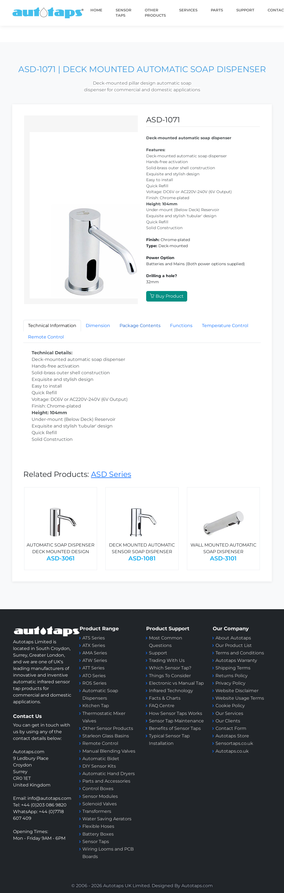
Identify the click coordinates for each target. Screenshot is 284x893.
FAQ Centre (161, 705)
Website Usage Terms (239, 698)
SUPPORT (245, 10)
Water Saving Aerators (106, 818)
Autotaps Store (232, 735)
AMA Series (94, 653)
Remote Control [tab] (46, 337)
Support (158, 653)
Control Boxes (97, 788)
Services (188, 10)
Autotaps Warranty (236, 660)
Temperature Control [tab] (225, 325)
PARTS (217, 10)
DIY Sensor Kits (99, 766)
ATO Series (94, 675)
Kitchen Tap (95, 705)
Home (96, 10)
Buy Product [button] (167, 296)
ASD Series (111, 474)
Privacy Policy (230, 683)
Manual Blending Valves (108, 751)
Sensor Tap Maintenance (176, 720)
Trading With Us (167, 660)
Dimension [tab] (98, 325)
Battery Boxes (98, 834)
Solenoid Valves (99, 803)
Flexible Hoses (98, 826)
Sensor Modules (100, 796)
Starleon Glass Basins (105, 735)
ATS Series (93, 638)
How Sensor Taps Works (175, 713)
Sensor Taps (95, 841)
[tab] (140, 326)
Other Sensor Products (107, 728)
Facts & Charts (165, 698)
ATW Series (94, 660)
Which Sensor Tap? (170, 668)
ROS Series (94, 683)
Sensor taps (123, 12)
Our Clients (227, 720)
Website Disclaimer (236, 690)
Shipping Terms (232, 668)
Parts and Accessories (106, 781)
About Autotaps (233, 638)
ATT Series (93, 668)
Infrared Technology (171, 690)
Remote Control (100, 743)
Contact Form (230, 728)
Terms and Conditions (239, 653)
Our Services (229, 713)
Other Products (155, 12)
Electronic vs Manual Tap (176, 683)
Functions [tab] (181, 325)
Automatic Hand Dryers (108, 773)
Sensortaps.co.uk (234, 743)
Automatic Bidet (100, 758)
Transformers (96, 811)
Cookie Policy (230, 705)
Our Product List (233, 645)
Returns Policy (231, 675)
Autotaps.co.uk (232, 751)
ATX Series (93, 645)
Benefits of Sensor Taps (175, 728)
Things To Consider (170, 675)
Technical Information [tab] (52, 325)
